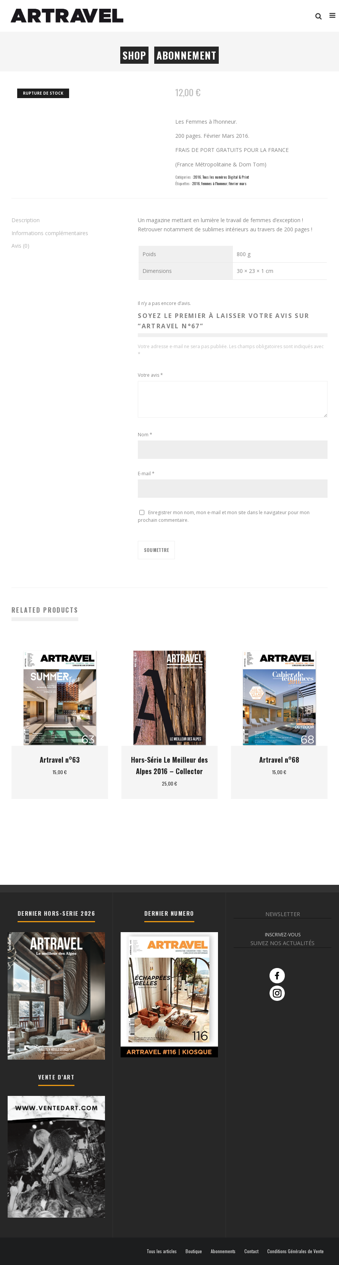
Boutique (194, 1251)
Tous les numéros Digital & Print (225, 177)
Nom (145, 434)
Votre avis (150, 375)
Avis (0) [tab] (20, 245)
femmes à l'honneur (214, 183)
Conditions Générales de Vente (295, 1251)
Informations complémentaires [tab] (49, 233)
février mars (238, 183)
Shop (134, 55)
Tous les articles (162, 1251)
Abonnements (223, 1251)
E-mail (146, 473)
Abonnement (186, 55)
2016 (197, 177)
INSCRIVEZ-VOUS (282, 934)
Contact (251, 1251)
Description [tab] (25, 220)
